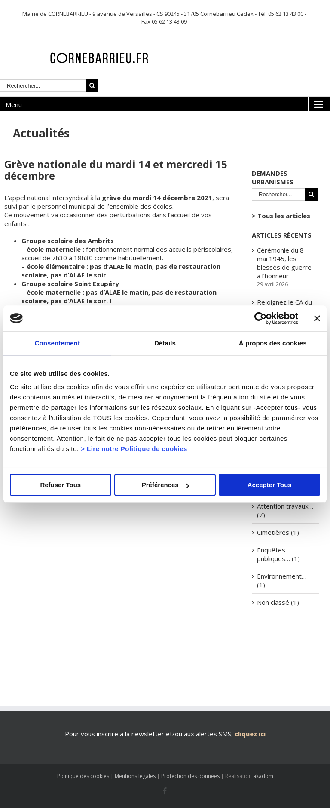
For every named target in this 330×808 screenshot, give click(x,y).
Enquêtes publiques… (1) (278, 554)
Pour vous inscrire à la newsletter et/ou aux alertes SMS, (149, 733)
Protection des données (190, 776)
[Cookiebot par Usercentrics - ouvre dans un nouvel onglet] (260, 318)
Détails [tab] (165, 343)
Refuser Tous (60, 484)
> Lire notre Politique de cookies (134, 448)
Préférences (165, 484)
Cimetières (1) (278, 532)
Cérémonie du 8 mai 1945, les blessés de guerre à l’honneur (284, 263)
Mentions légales (135, 776)
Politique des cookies (83, 776)
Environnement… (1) (281, 580)
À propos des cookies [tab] (273, 343)
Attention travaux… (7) (285, 510)
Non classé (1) (278, 602)
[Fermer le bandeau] (317, 318)
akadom (263, 776)
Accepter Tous (270, 484)
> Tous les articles (281, 215)
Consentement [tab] (57, 343)
